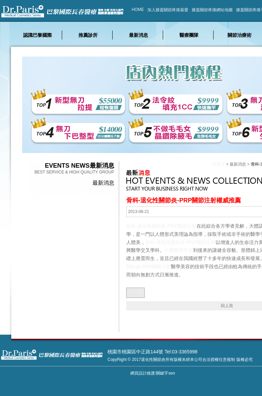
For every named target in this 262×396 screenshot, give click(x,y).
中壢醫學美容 (178, 250)
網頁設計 (138, 373)
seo (171, 373)
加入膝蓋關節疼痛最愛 (167, 9)
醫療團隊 (189, 35)
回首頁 (219, 164)
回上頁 (227, 305)
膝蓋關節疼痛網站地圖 (212, 9)
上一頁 (135, 292)
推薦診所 (88, 35)
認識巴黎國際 (37, 35)
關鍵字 (162, 373)
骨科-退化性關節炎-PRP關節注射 (161, 226)
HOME (138, 9)
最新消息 (138, 35)
